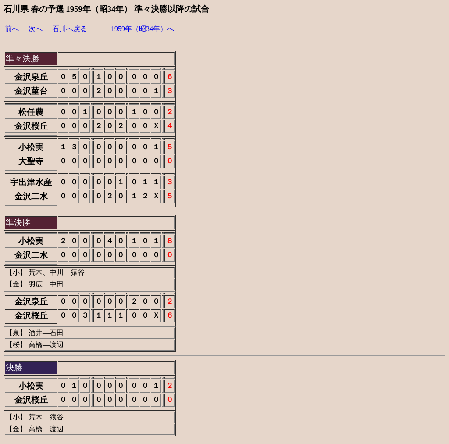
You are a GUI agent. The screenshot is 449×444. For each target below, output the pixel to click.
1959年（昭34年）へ (142, 28)
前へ (12, 28)
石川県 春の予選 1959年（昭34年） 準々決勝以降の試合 (106, 9)
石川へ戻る (69, 28)
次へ (36, 28)
